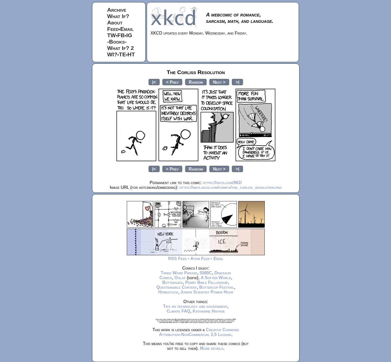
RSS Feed (177, 258)
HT (131, 54)
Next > (219, 82)
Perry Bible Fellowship (206, 282)
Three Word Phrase (178, 273)
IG (129, 35)
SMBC (205, 273)
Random (196, 82)
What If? (118, 16)
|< (154, 82)
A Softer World (216, 277)
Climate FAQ (178, 311)
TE (122, 54)
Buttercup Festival (216, 287)
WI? (112, 54)
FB (121, 35)
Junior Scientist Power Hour (206, 292)
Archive (116, 10)
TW (111, 35)
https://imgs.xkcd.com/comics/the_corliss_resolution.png (230, 187)
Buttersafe (172, 282)
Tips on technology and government (195, 306)
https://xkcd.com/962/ (222, 182)
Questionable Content (176, 287)
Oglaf (180, 277)
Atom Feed (200, 258)
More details (211, 348)
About (115, 22)
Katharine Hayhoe (209, 311)
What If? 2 (120, 48)
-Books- (117, 42)
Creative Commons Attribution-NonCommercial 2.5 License (199, 332)
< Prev (172, 82)
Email (127, 29)
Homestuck (168, 292)
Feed (113, 29)
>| (237, 82)
